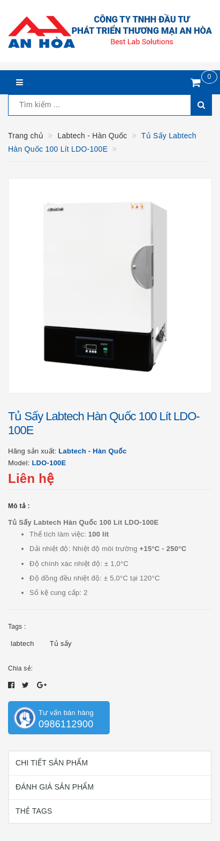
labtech (22, 643)
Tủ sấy (61, 643)
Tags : (17, 626)
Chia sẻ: (20, 668)
